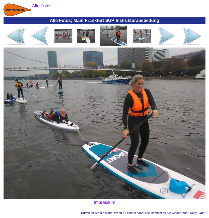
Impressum (104, 202)
